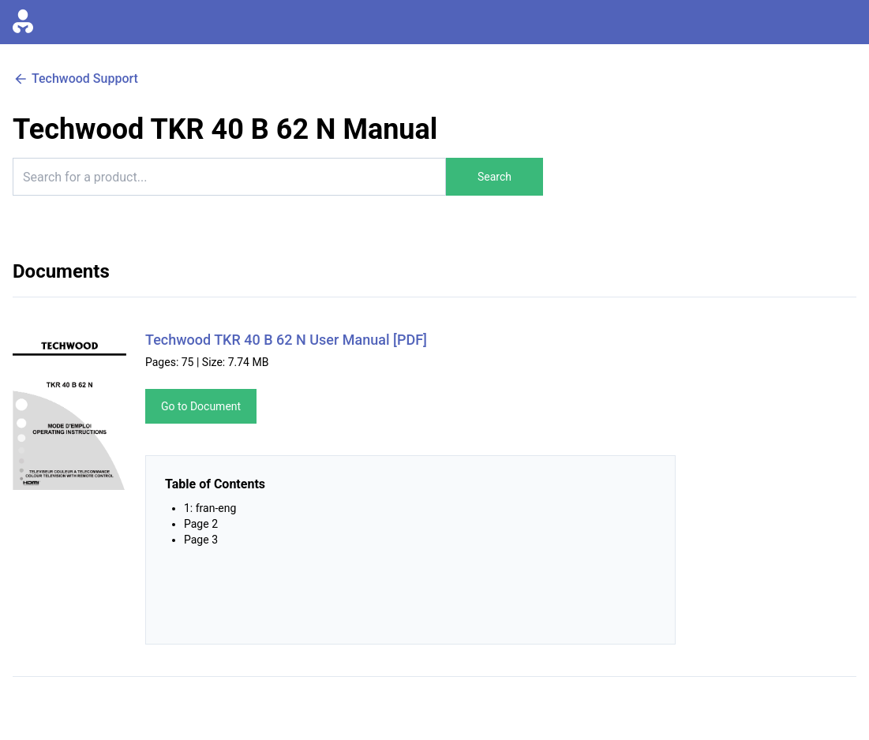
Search (494, 176)
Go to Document (201, 406)
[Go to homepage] (23, 22)
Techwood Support (75, 79)
